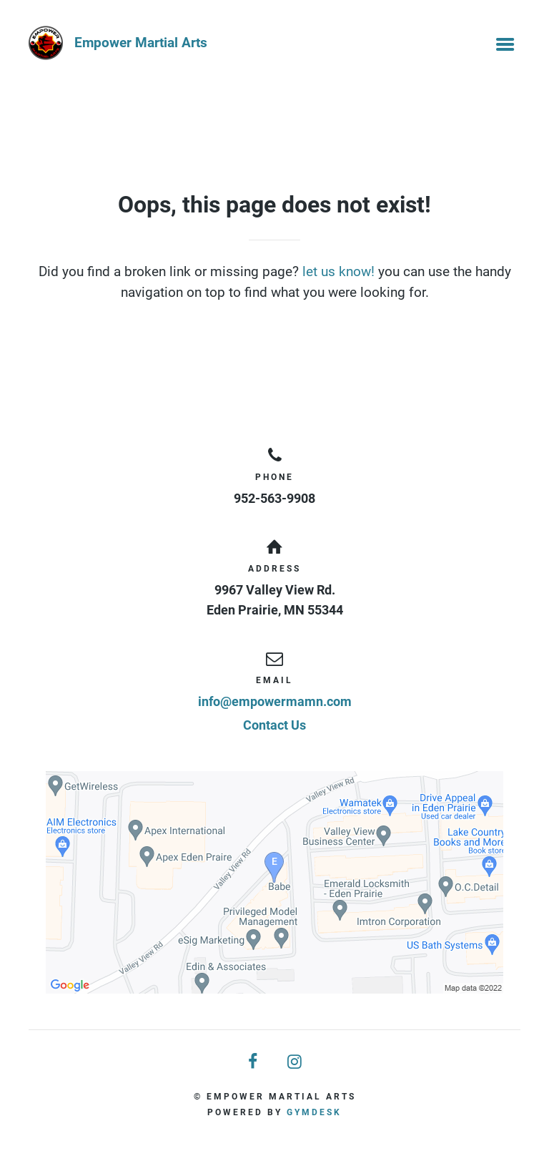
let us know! (338, 271)
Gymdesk (314, 1112)
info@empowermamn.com (275, 701)
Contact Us (274, 725)
